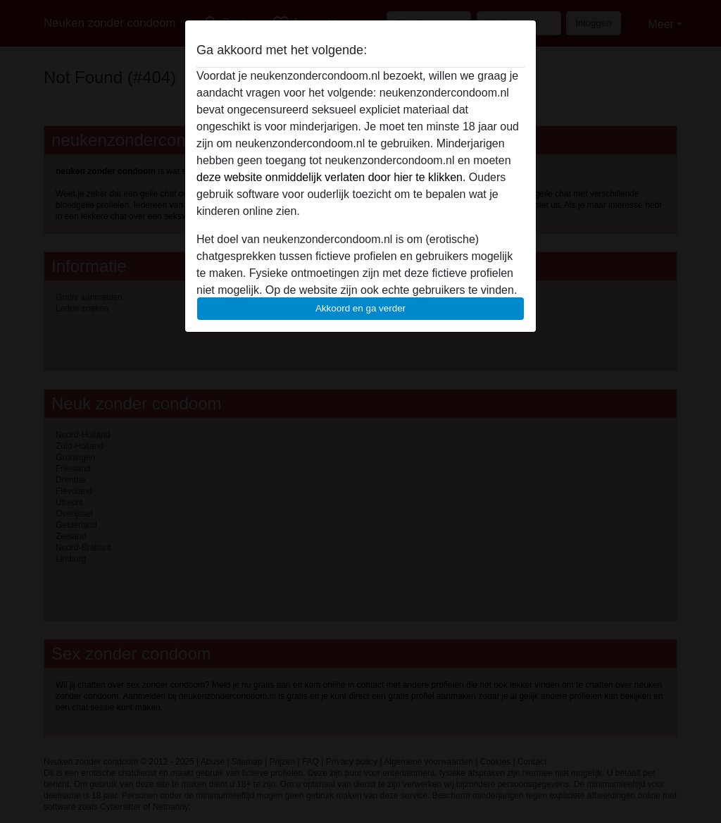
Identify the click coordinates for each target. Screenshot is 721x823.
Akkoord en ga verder (360, 308)
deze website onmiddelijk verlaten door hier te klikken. (330, 177)
